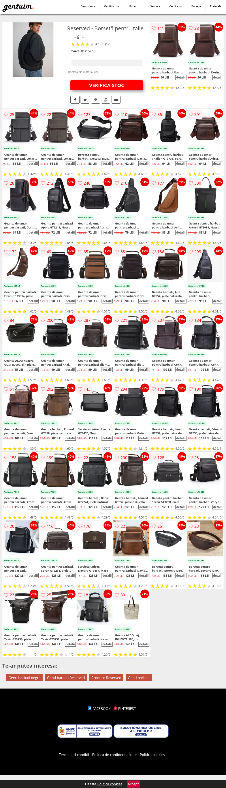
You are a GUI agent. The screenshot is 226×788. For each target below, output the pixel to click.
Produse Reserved (106, 677)
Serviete (155, 6)
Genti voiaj (175, 6)
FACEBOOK (99, 708)
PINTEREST (125, 708)
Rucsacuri (135, 6)
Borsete (196, 6)
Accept (133, 784)
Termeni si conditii (74, 754)
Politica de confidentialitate (114, 754)
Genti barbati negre (24, 677)
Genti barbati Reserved (66, 677)
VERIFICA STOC (106, 85)
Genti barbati (112, 6)
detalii (180, 77)
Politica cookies (152, 754)
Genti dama (88, 6)
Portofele (215, 6)
